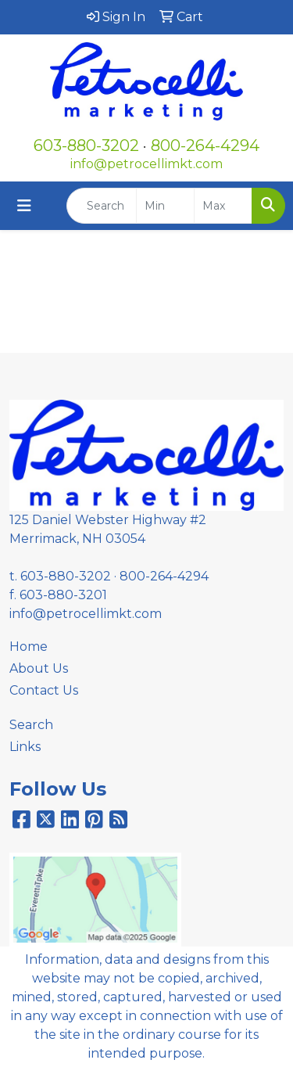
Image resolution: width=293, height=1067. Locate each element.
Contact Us (43, 690)
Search (31, 724)
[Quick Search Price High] (223, 206)
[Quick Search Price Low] (165, 206)
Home (28, 646)
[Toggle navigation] (24, 206)
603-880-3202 (86, 145)
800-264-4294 (205, 145)
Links (25, 746)
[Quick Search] (101, 206)
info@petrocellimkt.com (146, 163)
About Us (38, 668)
